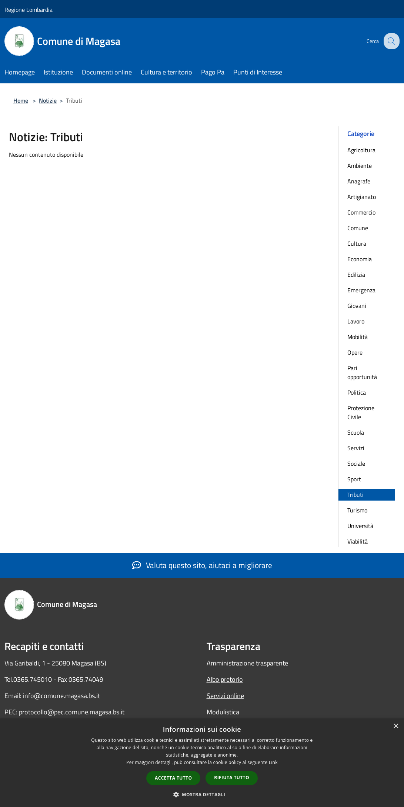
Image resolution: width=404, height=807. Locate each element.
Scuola (355, 432)
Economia (359, 259)
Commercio (361, 212)
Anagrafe (358, 181)
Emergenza (361, 290)
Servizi (355, 448)
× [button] (395, 726)
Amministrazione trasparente (247, 663)
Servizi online (225, 696)
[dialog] (202, 762)
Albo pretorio (225, 679)
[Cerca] (391, 41)
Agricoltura (361, 150)
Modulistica (223, 712)
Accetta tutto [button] (173, 778)
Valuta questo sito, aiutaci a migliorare (202, 565)
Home (20, 100)
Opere (355, 352)
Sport (354, 479)
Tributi (355, 494)
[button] (202, 794)
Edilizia (356, 274)
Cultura (356, 243)
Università (360, 525)
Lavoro (355, 321)
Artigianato (361, 196)
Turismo (357, 510)
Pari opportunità (362, 372)
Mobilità (357, 336)
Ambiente (359, 165)
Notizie (48, 100)
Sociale (356, 463)
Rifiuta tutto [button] (231, 777)
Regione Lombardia (28, 9)
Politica (356, 392)
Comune (357, 227)
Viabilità (357, 541)
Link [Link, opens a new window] (273, 762)
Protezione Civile (360, 412)
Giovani (356, 305)
